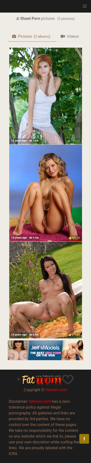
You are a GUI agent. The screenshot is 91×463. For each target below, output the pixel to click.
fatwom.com (56, 390)
